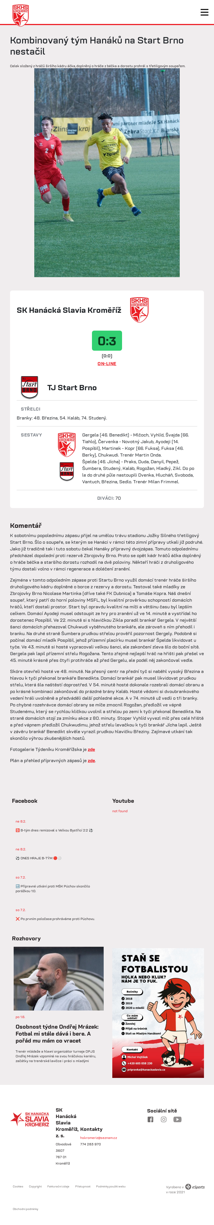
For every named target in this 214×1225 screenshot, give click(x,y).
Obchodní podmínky (25, 1209)
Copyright (35, 1186)
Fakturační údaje (58, 1186)
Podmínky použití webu (111, 1186)
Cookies (18, 1186)
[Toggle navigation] (204, 12)
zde (91, 749)
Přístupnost (83, 1186)
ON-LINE (107, 363)
